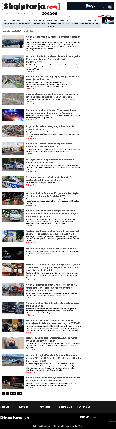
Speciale (27, 24)
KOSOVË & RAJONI (65, 21)
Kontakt (23, 406)
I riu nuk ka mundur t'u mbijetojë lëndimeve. (40, 183)
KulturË (81, 21)
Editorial (88, 21)
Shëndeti (42, 21)
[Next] (13, 393)
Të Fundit (6, 24)
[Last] (19, 393)
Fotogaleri (79, 24)
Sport (56, 21)
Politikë (35, 21)
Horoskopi (66, 24)
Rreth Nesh (44, 406)
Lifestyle (43, 24)
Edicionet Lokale (16, 21)
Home (6, 21)
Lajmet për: (18, 31)
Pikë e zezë (95, 24)
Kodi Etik (5, 406)
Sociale (12, 24)
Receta (60, 24)
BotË (75, 21)
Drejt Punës (20, 24)
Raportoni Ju (65, 406)
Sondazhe (51, 26)
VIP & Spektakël (52, 24)
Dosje (73, 24)
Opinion (96, 21)
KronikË (28, 21)
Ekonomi (49, 21)
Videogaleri (87, 24)
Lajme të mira (35, 24)
